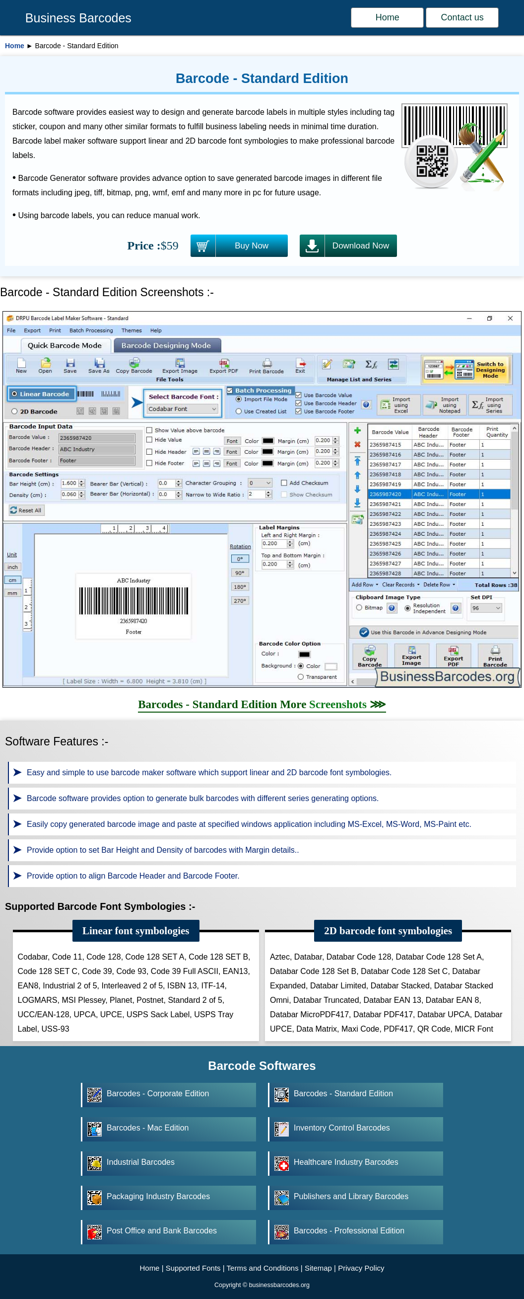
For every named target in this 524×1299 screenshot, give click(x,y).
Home (387, 17)
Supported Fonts (193, 1268)
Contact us (462, 17)
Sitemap (318, 1268)
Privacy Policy (361, 1268)
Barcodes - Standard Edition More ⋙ (262, 704)
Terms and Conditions (263, 1268)
